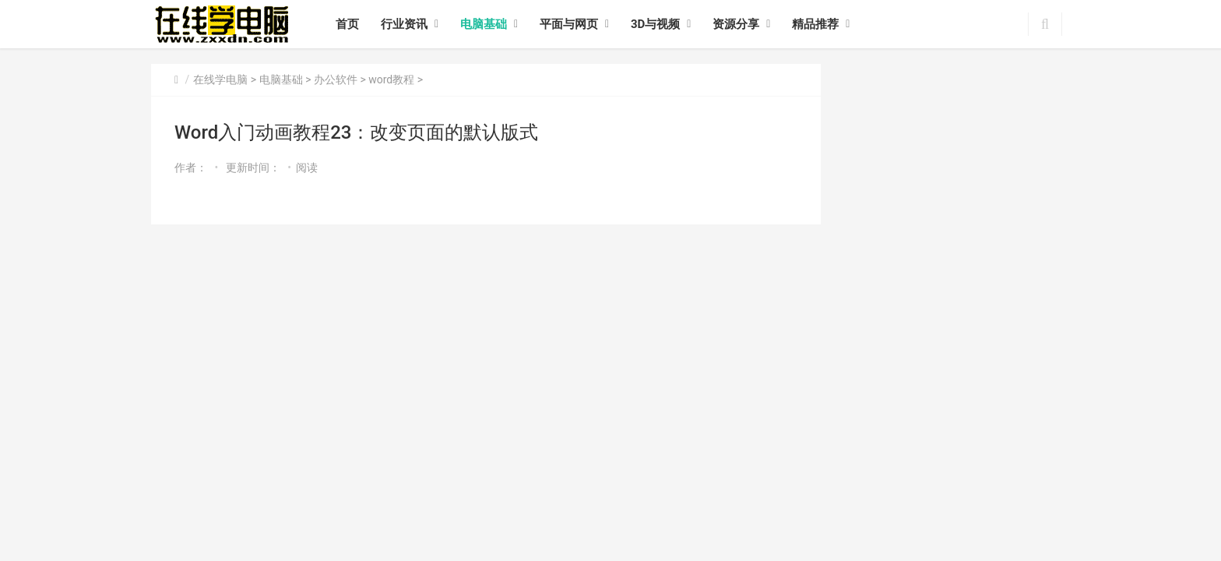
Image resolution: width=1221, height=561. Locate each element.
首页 (347, 24)
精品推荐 (815, 24)
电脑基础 (483, 24)
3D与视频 (655, 24)
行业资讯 (404, 24)
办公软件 (335, 79)
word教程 (391, 79)
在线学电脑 (220, 79)
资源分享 (736, 24)
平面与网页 (569, 24)
